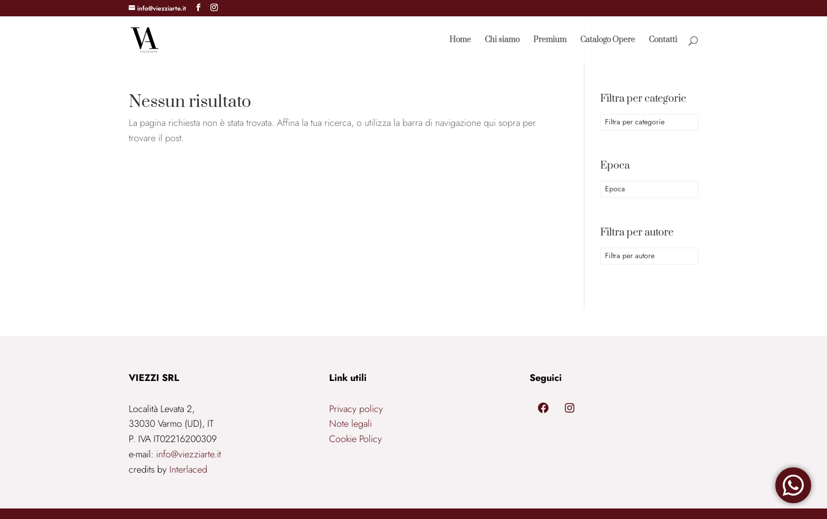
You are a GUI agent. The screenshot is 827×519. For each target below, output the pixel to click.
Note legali (350, 423)
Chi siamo (502, 40)
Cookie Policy (355, 439)
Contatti (663, 40)
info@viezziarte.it (188, 454)
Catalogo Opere (607, 40)
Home (460, 40)
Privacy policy (356, 409)
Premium (549, 40)
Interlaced (188, 469)
